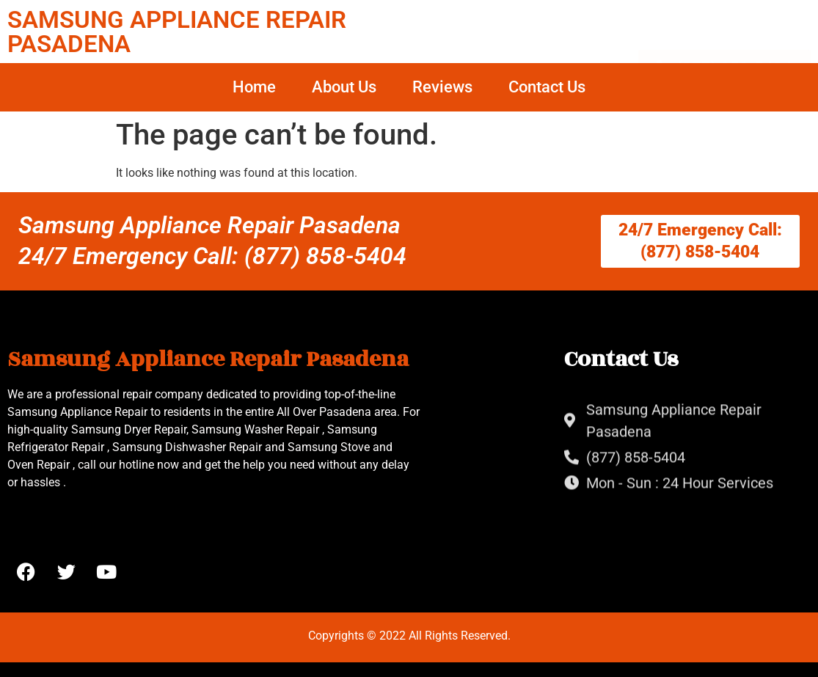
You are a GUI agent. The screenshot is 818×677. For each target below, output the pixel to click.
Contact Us (546, 87)
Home (254, 87)
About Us (344, 87)
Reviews (442, 87)
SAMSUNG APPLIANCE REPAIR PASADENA (176, 31)
